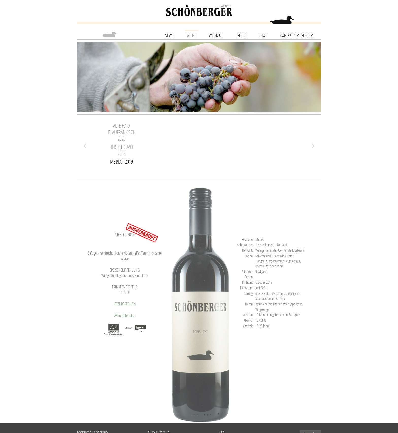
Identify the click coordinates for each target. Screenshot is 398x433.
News (169, 35)
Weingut (216, 35)
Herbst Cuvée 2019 (121, 150)
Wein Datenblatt (125, 315)
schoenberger (199, 10)
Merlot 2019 (121, 161)
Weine (191, 35)
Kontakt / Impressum (296, 35)
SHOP (263, 35)
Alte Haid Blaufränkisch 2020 (121, 132)
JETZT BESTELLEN (125, 303)
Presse (241, 35)
